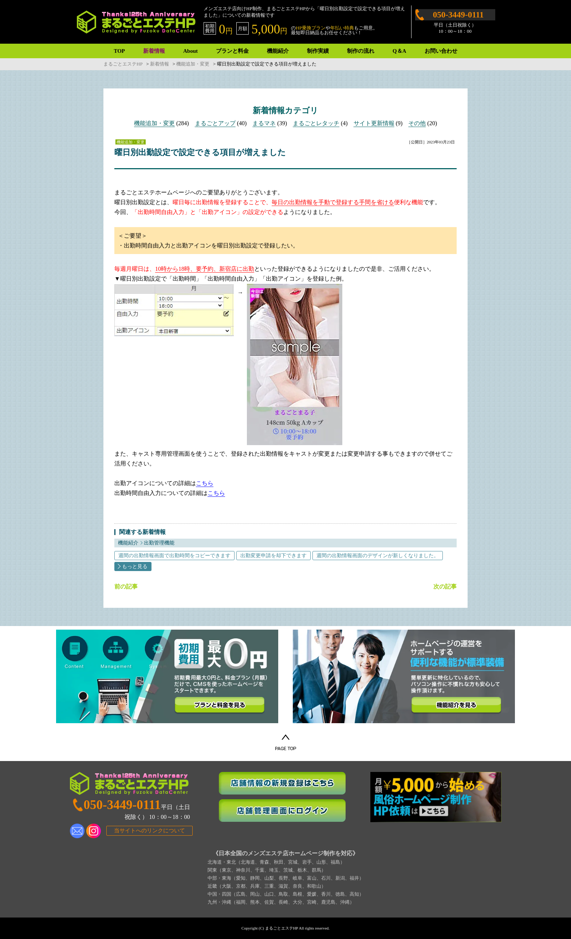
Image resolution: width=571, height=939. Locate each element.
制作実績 (318, 51)
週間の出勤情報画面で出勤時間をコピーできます (174, 555)
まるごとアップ (215, 123)
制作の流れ (360, 51)
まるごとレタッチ (316, 123)
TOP (119, 51)
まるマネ (264, 123)
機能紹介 (278, 51)
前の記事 (126, 587)
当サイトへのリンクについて (149, 830)
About (190, 51)
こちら (204, 483)
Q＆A (399, 51)
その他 (417, 123)
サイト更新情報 (374, 123)
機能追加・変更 (154, 123)
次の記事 (445, 587)
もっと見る (134, 566)
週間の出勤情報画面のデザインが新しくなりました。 (377, 555)
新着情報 (154, 51)
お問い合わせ (441, 51)
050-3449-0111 (458, 14)
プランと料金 (232, 51)
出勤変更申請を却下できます (273, 555)
